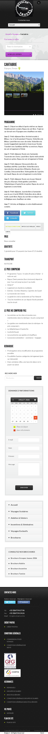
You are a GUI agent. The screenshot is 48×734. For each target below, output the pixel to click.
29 (20, 421)
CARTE (8, 231)
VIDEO (38, 226)
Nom (10, 448)
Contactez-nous (24, 20)
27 (12, 421)
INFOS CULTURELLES (28, 226)
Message (11, 464)
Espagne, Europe (10, 68)
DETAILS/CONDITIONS (13, 226)
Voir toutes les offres (11, 39)
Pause (40, 115)
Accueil (8, 34)
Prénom (11, 456)
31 (28, 421)
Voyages (15, 34)
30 (24, 421)
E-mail (10, 440)
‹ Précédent (33, 115)
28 (16, 421)
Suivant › (35, 115)
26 (35, 417)
